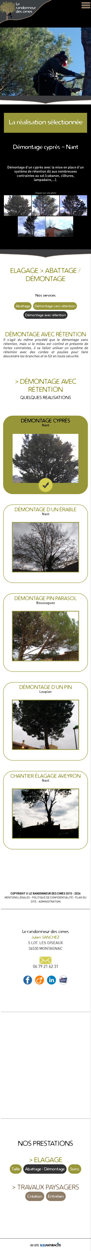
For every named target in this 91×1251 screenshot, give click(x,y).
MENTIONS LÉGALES (17, 897)
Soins (74, 1168)
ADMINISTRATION (49, 901)
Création (34, 1196)
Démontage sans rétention (55, 306)
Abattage (23, 306)
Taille (16, 1168)
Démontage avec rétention (45, 315)
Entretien (56, 1196)
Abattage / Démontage (45, 1168)
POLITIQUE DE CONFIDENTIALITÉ (52, 897)
